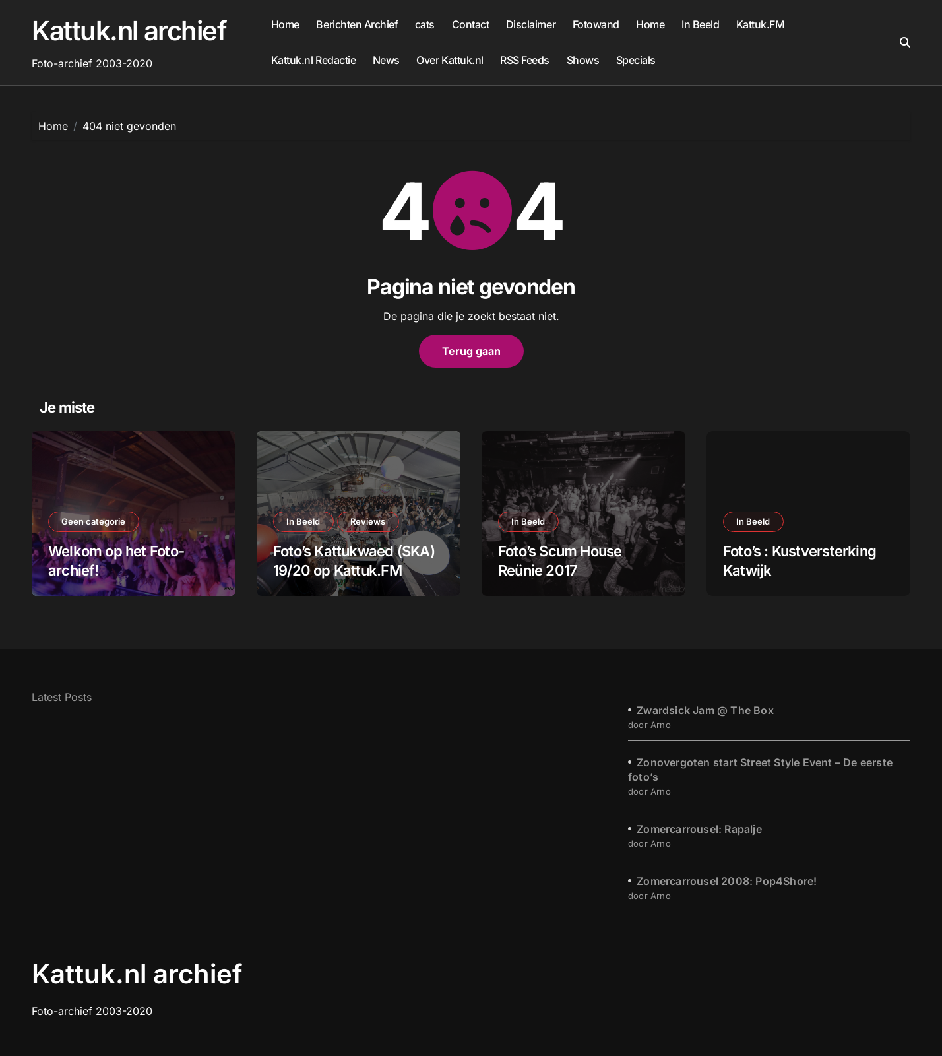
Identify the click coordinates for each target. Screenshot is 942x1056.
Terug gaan (471, 351)
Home (285, 24)
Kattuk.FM (760, 24)
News (386, 60)
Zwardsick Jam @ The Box (705, 710)
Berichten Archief (357, 24)
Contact (470, 24)
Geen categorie (94, 521)
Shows (583, 60)
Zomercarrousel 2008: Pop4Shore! (727, 881)
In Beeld (700, 24)
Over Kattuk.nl (449, 60)
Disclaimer (530, 24)
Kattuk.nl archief (129, 31)
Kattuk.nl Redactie (313, 60)
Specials (636, 60)
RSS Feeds (525, 60)
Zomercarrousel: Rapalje (699, 829)
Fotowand (596, 24)
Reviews (369, 521)
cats (425, 24)
